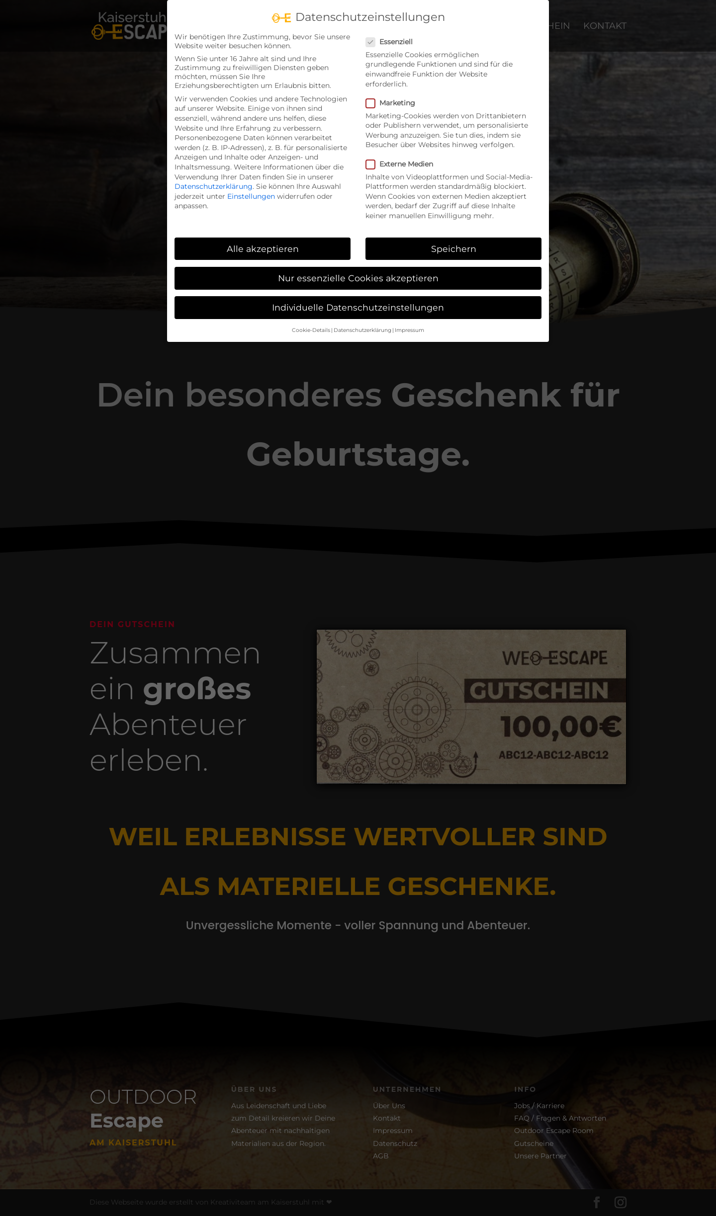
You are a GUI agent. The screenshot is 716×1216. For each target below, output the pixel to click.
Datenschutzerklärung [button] (362, 320)
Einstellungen (251, 186)
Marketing (394, 92)
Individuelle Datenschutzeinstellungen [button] (358, 297)
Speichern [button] (453, 239)
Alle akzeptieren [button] (263, 239)
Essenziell (393, 31)
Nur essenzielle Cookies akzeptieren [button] (358, 268)
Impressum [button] (409, 320)
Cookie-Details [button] (311, 320)
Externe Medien (403, 154)
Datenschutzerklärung (214, 176)
